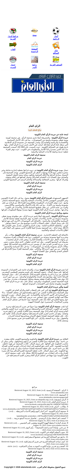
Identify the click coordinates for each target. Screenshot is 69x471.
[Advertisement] (34, 13)
